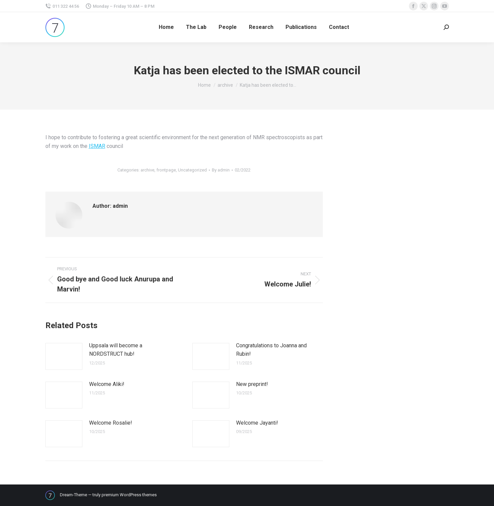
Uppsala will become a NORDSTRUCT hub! (115, 349)
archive (147, 169)
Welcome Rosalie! (110, 423)
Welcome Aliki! (106, 384)
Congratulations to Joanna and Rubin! (271, 349)
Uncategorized (192, 169)
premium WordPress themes (129, 494)
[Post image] (63, 356)
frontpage (166, 169)
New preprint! (252, 384)
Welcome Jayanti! (257, 423)
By (221, 169)
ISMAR (97, 146)
